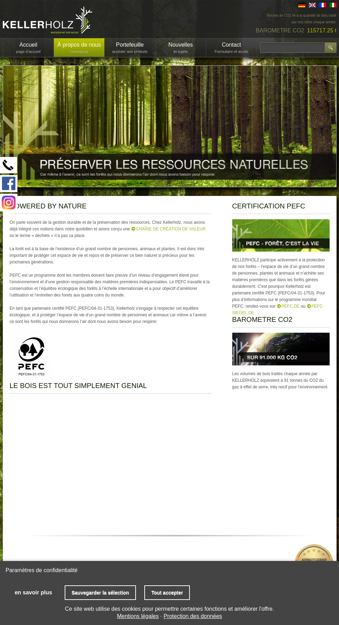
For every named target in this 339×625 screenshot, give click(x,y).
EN (312, 5)
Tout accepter (167, 592)
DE (301, 5)
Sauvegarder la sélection (100, 592)
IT (333, 5)
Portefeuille (129, 48)
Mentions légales (138, 616)
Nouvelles (180, 48)
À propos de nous (79, 48)
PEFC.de (291, 306)
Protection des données (192, 616)
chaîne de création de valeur (170, 229)
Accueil (28, 48)
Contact (231, 48)
